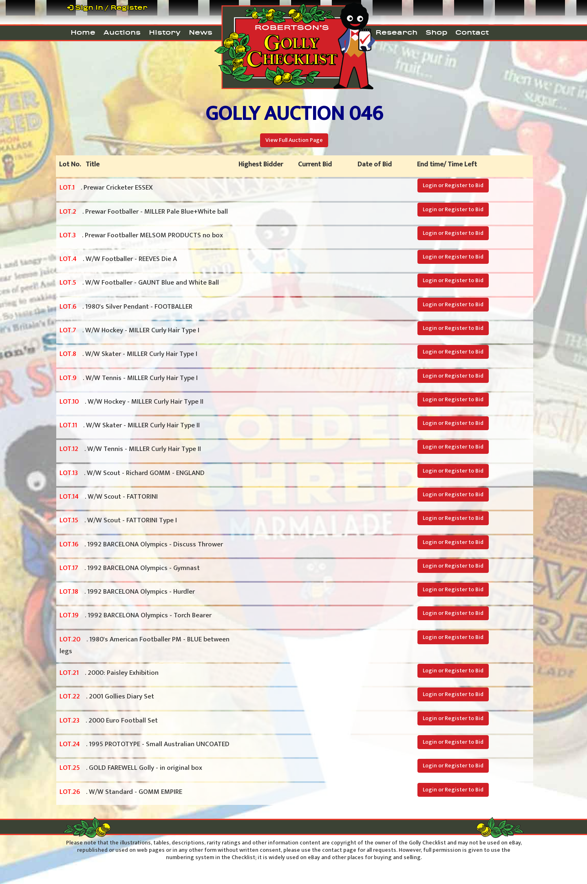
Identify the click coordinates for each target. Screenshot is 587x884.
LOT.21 (69, 673)
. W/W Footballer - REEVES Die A (118, 259)
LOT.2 (68, 212)
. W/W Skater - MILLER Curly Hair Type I (128, 354)
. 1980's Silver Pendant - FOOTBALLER (126, 307)
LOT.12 (69, 449)
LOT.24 (70, 744)
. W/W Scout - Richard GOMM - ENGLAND (132, 473)
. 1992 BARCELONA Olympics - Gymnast (130, 568)
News (200, 32)
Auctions (122, 32)
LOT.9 (68, 378)
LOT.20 (70, 639)
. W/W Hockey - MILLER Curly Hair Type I (129, 330)
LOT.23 (69, 720)
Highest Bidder (260, 164)
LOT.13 (69, 473)
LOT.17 (69, 568)
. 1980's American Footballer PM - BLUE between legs (145, 645)
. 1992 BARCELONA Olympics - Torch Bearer (136, 615)
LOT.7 (68, 330)
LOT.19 (69, 615)
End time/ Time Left (447, 164)
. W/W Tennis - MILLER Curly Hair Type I (129, 378)
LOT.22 (70, 696)
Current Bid (315, 164)
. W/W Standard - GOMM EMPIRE (121, 792)
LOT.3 (68, 235)
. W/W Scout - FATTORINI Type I (118, 520)
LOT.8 (68, 354)
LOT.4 (68, 259)
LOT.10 (69, 402)
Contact (472, 32)
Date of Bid (374, 164)
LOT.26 (70, 792)
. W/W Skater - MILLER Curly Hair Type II (130, 425)
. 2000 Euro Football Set (109, 721)
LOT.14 (69, 497)
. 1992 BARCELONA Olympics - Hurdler (127, 592)
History (165, 32)
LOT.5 (68, 282)
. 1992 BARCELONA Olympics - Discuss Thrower (141, 544)
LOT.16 (69, 544)
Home (83, 32)
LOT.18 (69, 592)
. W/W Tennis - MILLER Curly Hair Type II (130, 449)
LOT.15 (69, 520)
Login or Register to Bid (453, 185)
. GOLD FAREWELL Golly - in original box (131, 768)
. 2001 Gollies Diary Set (107, 697)
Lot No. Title (79, 164)
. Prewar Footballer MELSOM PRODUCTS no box (141, 235)
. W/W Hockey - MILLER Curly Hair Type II (131, 402)
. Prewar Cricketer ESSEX (106, 188)
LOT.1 (67, 187)
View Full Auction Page (294, 140)
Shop (436, 32)
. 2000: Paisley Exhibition (109, 673)
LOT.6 (68, 307)
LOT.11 (68, 425)
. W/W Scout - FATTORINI (109, 497)
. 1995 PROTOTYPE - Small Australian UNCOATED (145, 744)
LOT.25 (70, 768)
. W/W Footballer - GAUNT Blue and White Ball (139, 283)
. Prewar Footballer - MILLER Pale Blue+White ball (144, 212)
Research (396, 32)
